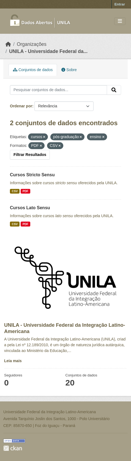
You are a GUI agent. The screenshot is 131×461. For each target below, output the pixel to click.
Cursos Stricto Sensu (32, 174)
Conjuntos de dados (33, 70)
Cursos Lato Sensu (30, 207)
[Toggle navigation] (119, 21)
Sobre (69, 70)
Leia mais (13, 361)
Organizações (32, 44)
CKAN (12, 448)
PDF (25, 191)
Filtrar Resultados (29, 154)
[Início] (8, 44)
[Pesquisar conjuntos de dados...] (58, 90)
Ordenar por (21, 106)
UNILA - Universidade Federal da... (48, 51)
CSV (15, 191)
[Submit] (114, 90)
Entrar (119, 4)
